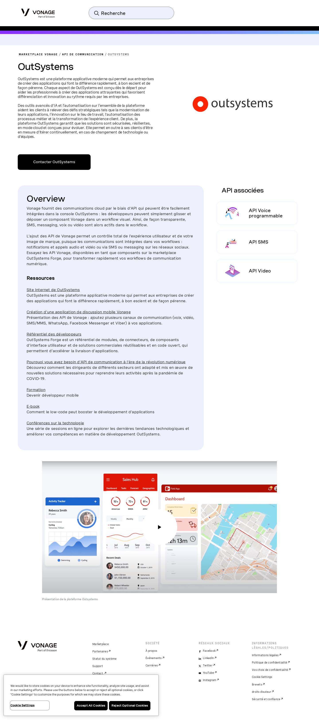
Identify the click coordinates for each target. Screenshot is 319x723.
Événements (154, 658)
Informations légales (265, 655)
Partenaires (100, 651)
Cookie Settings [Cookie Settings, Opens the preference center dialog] (22, 705)
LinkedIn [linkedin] (208, 658)
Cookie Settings (262, 677)
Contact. (98, 673)
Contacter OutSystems (54, 162)
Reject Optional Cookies (129, 705)
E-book (33, 406)
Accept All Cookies (91, 705)
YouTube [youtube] (208, 672)
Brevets (257, 684)
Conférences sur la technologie (55, 423)
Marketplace (100, 644)
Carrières (152, 665)
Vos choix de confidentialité (270, 669)
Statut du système (104, 658)
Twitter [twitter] (207, 665)
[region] (81, 695)
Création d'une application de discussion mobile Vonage (79, 312)
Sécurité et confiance (266, 699)
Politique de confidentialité (269, 662)
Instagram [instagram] (209, 680)
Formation (36, 389)
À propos (151, 650)
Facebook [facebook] (209, 650)
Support (97, 666)
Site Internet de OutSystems (53, 289)
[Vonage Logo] (38, 12)
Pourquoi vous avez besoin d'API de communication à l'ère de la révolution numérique (106, 362)
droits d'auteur (261, 691)
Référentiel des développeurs (54, 334)
